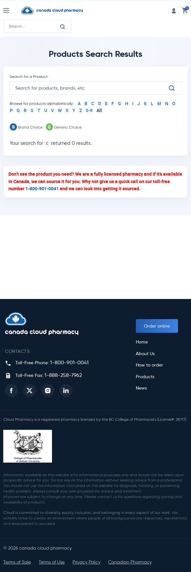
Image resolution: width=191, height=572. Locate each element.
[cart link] (185, 10)
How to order (149, 365)
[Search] (62, 26)
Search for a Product (29, 76)
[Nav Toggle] (12, 10)
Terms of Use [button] (52, 562)
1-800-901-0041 (42, 188)
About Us (145, 353)
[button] (11, 390)
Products (145, 376)
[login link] (174, 10)
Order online (157, 326)
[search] (91, 88)
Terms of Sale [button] (17, 562)
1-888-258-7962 (63, 375)
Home (142, 342)
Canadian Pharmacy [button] (130, 562)
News (141, 388)
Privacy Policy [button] (86, 562)
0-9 (89, 110)
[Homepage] (63, 10)
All (99, 110)
